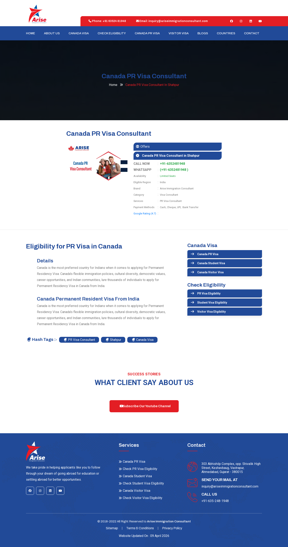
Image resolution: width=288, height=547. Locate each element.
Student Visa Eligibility (212, 302)
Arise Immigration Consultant (169, 521)
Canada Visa (79, 33)
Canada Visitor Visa (210, 272)
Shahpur (113, 340)
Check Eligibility (112, 33)
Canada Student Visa (211, 263)
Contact (251, 33)
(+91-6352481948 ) (174, 170)
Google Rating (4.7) (145, 213)
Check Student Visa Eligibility (143, 483)
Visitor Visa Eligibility (211, 311)
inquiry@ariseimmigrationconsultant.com (229, 486)
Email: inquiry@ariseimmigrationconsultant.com (171, 21)
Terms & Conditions (140, 528)
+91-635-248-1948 (215, 501)
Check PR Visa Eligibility (140, 469)
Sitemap (112, 528)
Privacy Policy (172, 528)
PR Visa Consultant (79, 340)
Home (30, 33)
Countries (226, 33)
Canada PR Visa (147, 33)
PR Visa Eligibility (208, 293)
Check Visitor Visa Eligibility (142, 498)
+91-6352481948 (172, 164)
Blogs (202, 33)
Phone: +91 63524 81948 (106, 21)
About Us (52, 33)
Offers (145, 146)
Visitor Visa (179, 33)
